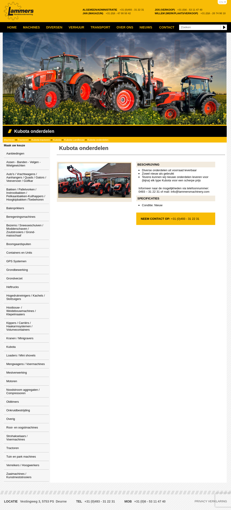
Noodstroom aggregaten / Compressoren (22, 391)
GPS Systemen (16, 261)
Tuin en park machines (21, 456)
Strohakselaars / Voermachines (17, 437)
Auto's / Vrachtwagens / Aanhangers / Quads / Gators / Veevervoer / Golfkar (26, 177)
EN (221, 2)
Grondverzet (14, 278)
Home (12, 27)
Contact (166, 27)
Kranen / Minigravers (19, 338)
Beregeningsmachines (20, 216)
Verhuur (76, 27)
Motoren (11, 381)
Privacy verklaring (211, 501)
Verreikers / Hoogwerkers (22, 465)
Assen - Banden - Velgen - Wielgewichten (23, 163)
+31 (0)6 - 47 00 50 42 (107, 13)
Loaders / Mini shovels (20, 355)
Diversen (54, 27)
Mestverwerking (16, 372)
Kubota (57, 139)
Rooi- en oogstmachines (22, 427)
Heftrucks (12, 287)
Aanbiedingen (15, 153)
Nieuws (146, 27)
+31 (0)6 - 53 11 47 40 (178, 9)
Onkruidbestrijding (18, 410)
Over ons (125, 27)
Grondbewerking (17, 269)
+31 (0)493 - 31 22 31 (113, 9)
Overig (10, 419)
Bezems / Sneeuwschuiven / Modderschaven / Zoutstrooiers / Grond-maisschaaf (24, 230)
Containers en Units (19, 252)
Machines (31, 27)
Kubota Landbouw (74, 139)
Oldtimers (12, 401)
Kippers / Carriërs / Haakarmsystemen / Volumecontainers (19, 326)
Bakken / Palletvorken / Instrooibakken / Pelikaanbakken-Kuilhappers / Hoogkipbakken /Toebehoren (25, 194)
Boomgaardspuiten (18, 244)
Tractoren (23, 139)
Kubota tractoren (41, 139)
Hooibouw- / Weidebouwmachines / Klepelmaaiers (21, 311)
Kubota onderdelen (98, 139)
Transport (100, 27)
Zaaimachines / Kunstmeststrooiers (18, 475)
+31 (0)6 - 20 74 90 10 (190, 13)
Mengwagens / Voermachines (25, 364)
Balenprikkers (15, 208)
